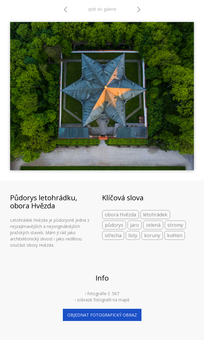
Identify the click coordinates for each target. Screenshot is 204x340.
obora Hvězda (120, 214)
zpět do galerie (102, 9)
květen (174, 235)
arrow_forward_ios (138, 9)
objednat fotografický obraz (102, 315)
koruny (152, 235)
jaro (134, 225)
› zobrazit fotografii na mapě (102, 300)
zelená (153, 225)
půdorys (114, 225)
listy (132, 235)
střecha (113, 235)
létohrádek (155, 214)
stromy (175, 225)
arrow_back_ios (67, 9)
